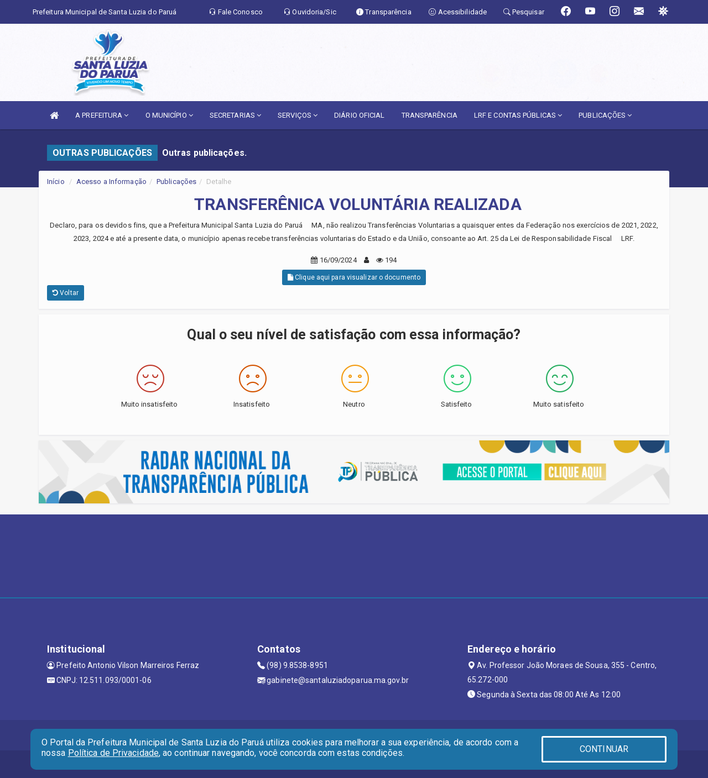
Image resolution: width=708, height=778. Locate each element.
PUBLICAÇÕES (605, 115)
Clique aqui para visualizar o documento (354, 277)
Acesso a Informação (111, 181)
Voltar (66, 293)
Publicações (176, 181)
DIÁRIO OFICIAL (359, 115)
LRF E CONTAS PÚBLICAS (518, 115)
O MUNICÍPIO (169, 115)
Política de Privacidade (113, 753)
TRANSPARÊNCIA (429, 115)
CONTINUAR (604, 749)
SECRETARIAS (235, 115)
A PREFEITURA (101, 115)
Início (56, 181)
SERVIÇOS (297, 115)
